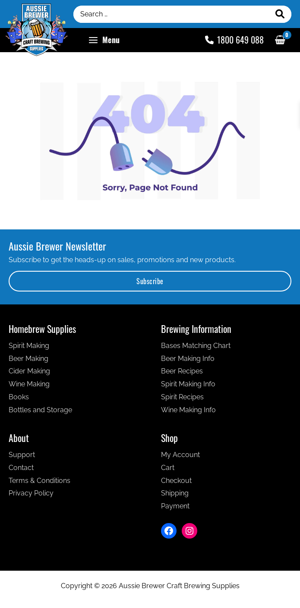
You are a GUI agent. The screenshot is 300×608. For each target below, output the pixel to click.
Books (19, 400)
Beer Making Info (188, 361)
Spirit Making (29, 349)
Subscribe (150, 284)
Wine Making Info (188, 413)
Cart (167, 471)
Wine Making (29, 387)
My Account (180, 458)
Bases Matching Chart (196, 349)
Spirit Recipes (182, 400)
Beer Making (28, 361)
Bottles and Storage (40, 413)
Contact (21, 471)
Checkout (176, 484)
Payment (175, 509)
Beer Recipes (182, 374)
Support (22, 458)
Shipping (175, 496)
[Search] (280, 15)
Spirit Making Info (188, 387)
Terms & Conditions (39, 484)
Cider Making (29, 374)
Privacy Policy (31, 496)
